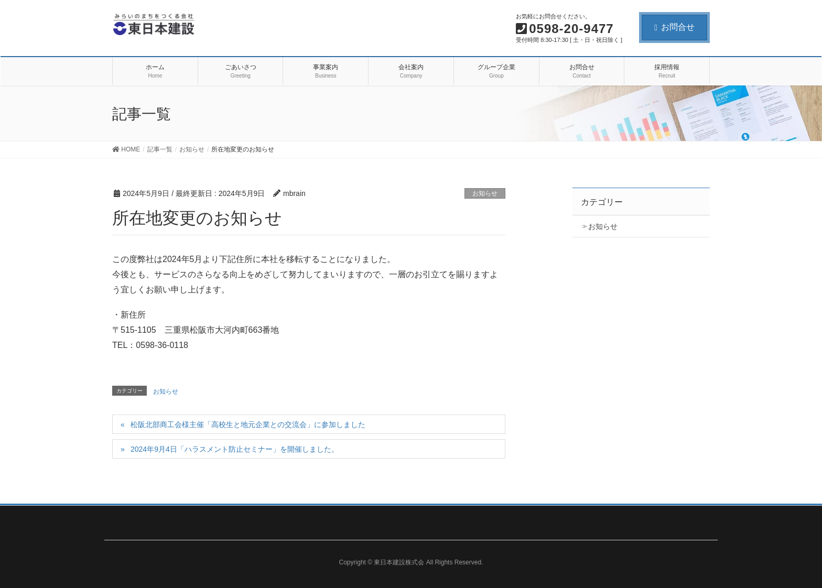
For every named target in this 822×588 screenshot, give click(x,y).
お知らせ (484, 193)
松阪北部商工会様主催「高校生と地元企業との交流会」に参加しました (248, 424)
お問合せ (674, 27)
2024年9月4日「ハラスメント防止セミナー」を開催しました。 (235, 449)
